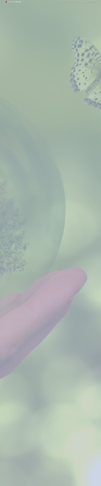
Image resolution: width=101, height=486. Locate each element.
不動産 (63, 2)
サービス (56, 2)
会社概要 (81, 2)
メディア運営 (72, 2)
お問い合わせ (90, 2)
